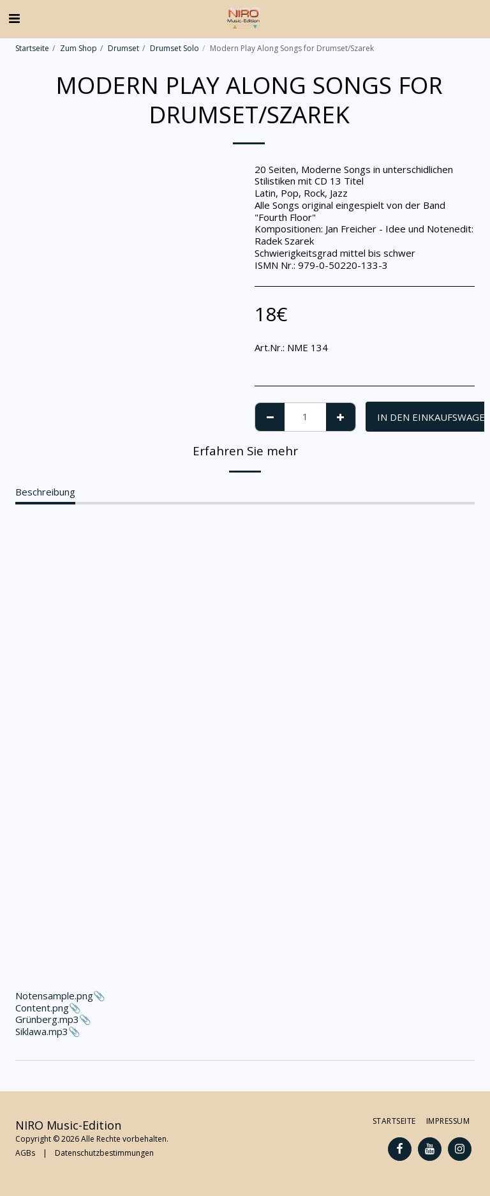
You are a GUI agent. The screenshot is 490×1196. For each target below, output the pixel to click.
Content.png (42, 1007)
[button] (14, 18)
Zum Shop (78, 48)
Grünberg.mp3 (47, 1019)
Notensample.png (245, 763)
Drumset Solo (174, 48)
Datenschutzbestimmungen (104, 1152)
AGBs (25, 1152)
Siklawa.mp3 (41, 1031)
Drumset (123, 48)
